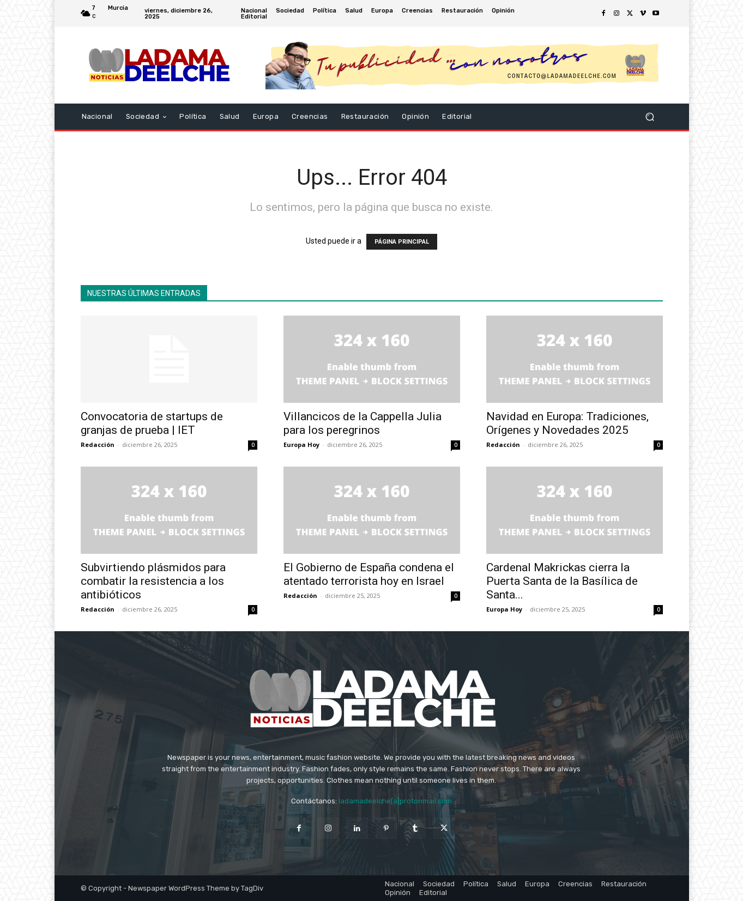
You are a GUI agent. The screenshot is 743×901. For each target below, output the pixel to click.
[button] (650, 117)
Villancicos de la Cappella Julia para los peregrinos (362, 423)
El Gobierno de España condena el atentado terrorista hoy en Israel (368, 574)
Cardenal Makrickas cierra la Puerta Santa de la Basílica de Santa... (562, 581)
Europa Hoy (301, 444)
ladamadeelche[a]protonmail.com (395, 801)
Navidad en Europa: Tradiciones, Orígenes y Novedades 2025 (567, 423)
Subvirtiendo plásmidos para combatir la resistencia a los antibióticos (153, 581)
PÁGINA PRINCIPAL (401, 241)
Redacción (97, 444)
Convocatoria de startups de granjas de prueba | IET (152, 423)
